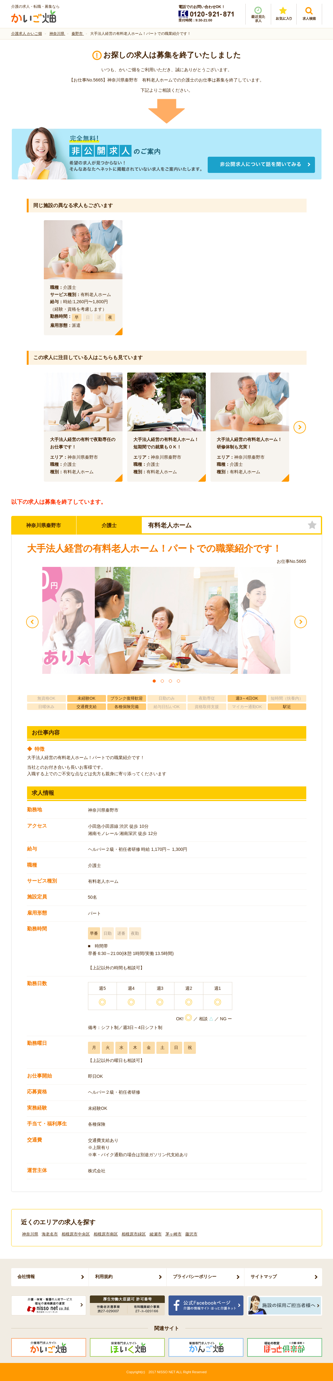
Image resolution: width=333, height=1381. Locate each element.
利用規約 (104, 1276)
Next (300, 427)
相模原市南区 (106, 1234)
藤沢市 (191, 1234)
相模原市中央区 (76, 1234)
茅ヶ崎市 (173, 1234)
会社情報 (26, 1276)
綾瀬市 (156, 1234)
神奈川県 (30, 1234)
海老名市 (50, 1234)
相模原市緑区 (134, 1234)
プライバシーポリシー (194, 1276)
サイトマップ (264, 1276)
